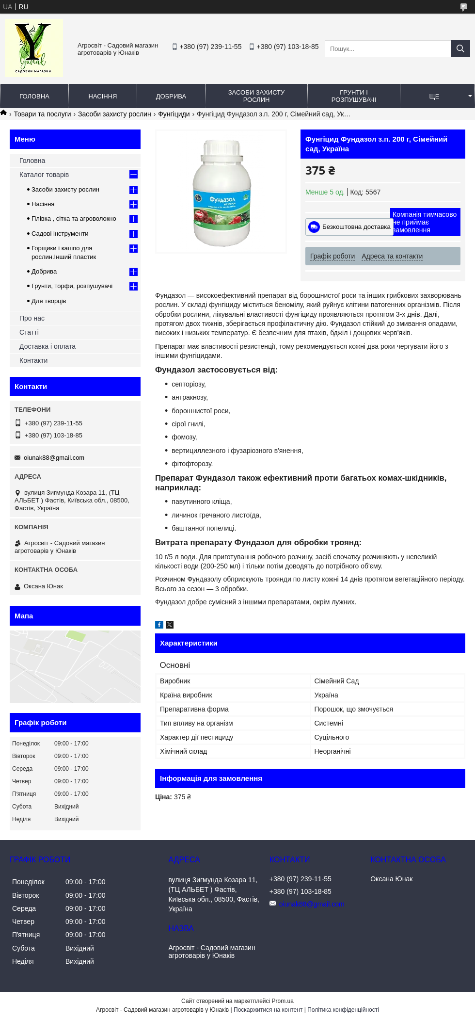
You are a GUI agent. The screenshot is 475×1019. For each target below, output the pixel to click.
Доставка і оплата (47, 346)
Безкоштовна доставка (356, 226)
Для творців (49, 301)
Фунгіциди (174, 114)
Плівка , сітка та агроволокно (74, 218)
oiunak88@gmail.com (54, 457)
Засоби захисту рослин (256, 96)
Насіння (103, 96)
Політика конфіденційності (343, 1009)
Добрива (171, 96)
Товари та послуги (42, 114)
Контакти (33, 360)
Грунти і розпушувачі (354, 96)
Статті (29, 332)
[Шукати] (460, 48)
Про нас (32, 318)
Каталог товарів (44, 174)
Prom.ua (283, 1001)
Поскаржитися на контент (268, 1009)
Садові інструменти (60, 233)
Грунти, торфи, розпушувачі (72, 286)
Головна (34, 96)
